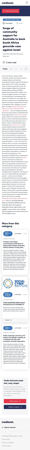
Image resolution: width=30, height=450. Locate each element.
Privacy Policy (6, 439)
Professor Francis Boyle (20, 115)
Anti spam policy (6, 446)
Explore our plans (15, 407)
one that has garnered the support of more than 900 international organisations (14, 108)
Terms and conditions (8, 442)
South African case (16, 125)
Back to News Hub (11, 11)
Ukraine (24, 157)
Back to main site (8, 427)
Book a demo (15, 401)
